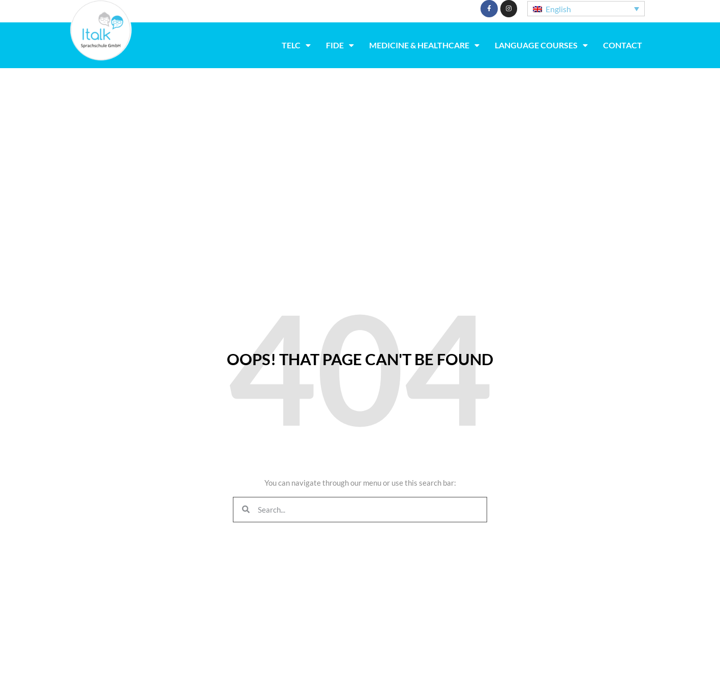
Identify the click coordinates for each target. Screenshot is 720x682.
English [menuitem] (558, 9)
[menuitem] (586, 8)
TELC (296, 45)
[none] (586, 8)
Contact (622, 45)
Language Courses (541, 45)
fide (340, 45)
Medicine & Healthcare (424, 45)
